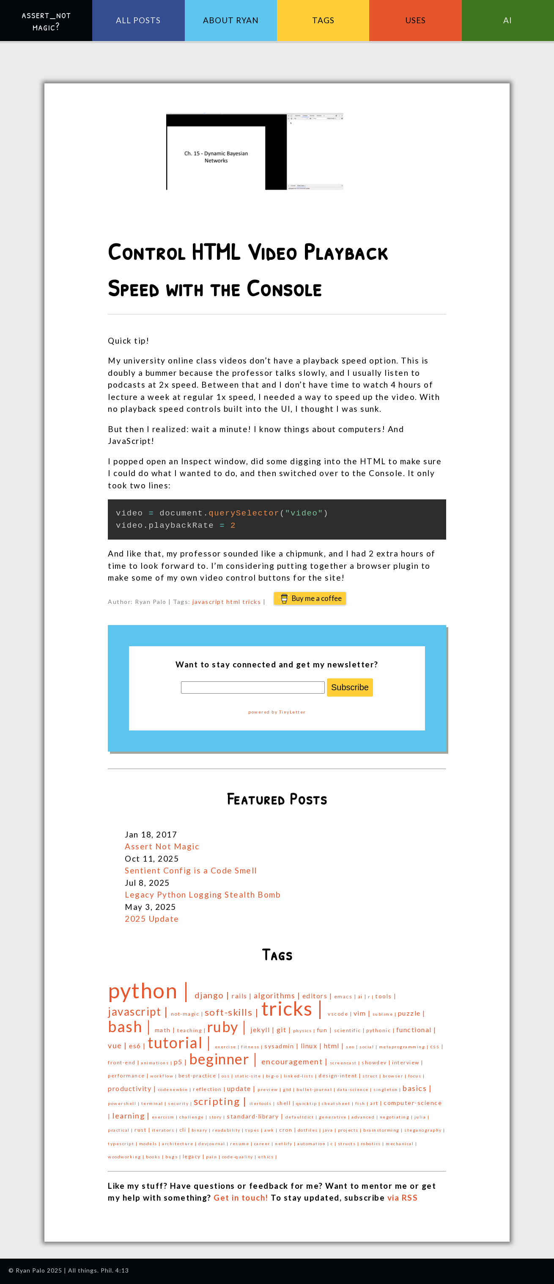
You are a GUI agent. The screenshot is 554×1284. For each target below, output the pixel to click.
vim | (363, 1013)
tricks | (294, 1008)
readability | (228, 1129)
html (233, 601)
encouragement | (295, 1061)
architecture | (180, 1143)
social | (369, 1046)
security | (181, 1103)
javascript (208, 601)
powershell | (124, 1103)
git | (285, 1029)
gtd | (289, 1089)
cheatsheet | (338, 1103)
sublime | (385, 1014)
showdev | (377, 1062)
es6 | (138, 1046)
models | (150, 1143)
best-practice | (200, 1075)
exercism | (166, 1116)
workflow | (164, 1075)
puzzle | (411, 1013)
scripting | (222, 1101)
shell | (286, 1103)
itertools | (263, 1103)
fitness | (252, 1046)
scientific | (350, 1030)
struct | (372, 1075)
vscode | (341, 1014)
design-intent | (340, 1075)
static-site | (250, 1075)
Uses (415, 20)
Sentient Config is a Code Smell (191, 870)
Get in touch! (241, 1197)
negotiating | (397, 1116)
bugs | (174, 1156)
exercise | (228, 1046)
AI (507, 20)
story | (218, 1116)
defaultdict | (302, 1116)
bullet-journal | (316, 1089)
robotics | (373, 1143)
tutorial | (181, 1042)
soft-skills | (233, 1012)
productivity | (133, 1088)
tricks (251, 601)
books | (155, 1156)
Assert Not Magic (162, 846)
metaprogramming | (404, 1046)
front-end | (124, 1062)
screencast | (346, 1062)
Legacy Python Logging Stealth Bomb (202, 894)
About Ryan (231, 20)
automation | (314, 1143)
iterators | (165, 1129)
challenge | (194, 1116)
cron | (288, 1130)
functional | (416, 1029)
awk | (271, 1129)
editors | (318, 996)
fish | (362, 1103)
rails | (243, 996)
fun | (325, 1029)
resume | (242, 1143)
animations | (157, 1062)
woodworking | (127, 1156)
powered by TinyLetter (277, 711)
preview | (270, 1089)
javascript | (139, 1011)
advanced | (365, 1116)
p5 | (181, 1062)
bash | (131, 1026)
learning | (132, 1115)
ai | (363, 996)
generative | (335, 1116)
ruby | (229, 1026)
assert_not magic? (46, 20)
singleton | (388, 1089)
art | (377, 1103)
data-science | (355, 1089)
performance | (129, 1075)
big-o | (275, 1075)
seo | (352, 1046)
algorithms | (278, 995)
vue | (118, 1045)
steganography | (424, 1129)
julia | (422, 1116)
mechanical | (401, 1143)
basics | (417, 1088)
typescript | (123, 1143)
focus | (416, 1075)
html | (335, 1046)
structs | (349, 1143)
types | (254, 1129)
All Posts (138, 20)
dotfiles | (310, 1129)
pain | (214, 1156)
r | (371, 996)
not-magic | (188, 1014)
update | (242, 1088)
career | (264, 1143)
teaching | (192, 1030)
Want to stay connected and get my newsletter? (277, 664)
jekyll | (263, 1029)
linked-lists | (301, 1075)
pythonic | (381, 1030)
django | (213, 995)
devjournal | (214, 1143)
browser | (395, 1075)
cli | (185, 1130)
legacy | (194, 1156)
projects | (351, 1129)
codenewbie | (175, 1089)
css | (437, 1046)
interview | (407, 1062)
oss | (228, 1075)
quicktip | (309, 1103)
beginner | (225, 1058)
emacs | (346, 996)
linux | (312, 1046)
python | (151, 990)
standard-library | (256, 1116)
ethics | (267, 1156)
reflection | (210, 1089)
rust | (143, 1130)
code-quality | (240, 1156)
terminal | (154, 1103)
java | (330, 1129)
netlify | (286, 1143)
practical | (121, 1129)
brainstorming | (383, 1129)
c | (334, 1143)
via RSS (402, 1197)
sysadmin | (282, 1046)
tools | (386, 996)
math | (166, 1029)
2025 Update (152, 918)
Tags (323, 20)
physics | (305, 1030)
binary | (202, 1129)
